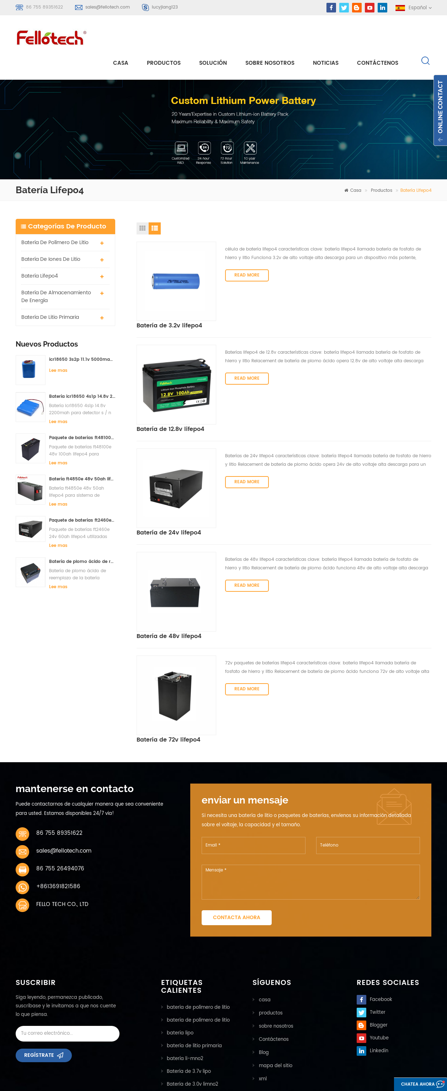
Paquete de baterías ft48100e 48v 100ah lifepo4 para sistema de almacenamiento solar (82, 412)
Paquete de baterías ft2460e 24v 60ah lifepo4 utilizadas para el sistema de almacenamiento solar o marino (82, 494)
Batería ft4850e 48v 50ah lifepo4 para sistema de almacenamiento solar (82, 453)
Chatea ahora (409, 1084)
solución (213, 36)
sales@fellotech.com (107, 7)
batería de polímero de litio (55, 216)
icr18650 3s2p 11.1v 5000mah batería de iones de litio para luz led (82, 333)
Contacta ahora (236, 845)
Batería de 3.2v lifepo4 (258, 220)
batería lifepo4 (39, 250)
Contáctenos (377, 36)
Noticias (326, 36)
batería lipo (180, 961)
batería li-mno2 (185, 986)
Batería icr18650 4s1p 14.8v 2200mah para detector (82, 370)
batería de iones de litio (50, 233)
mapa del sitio (275, 991)
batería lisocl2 (183, 1025)
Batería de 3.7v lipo (189, 999)
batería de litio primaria (50, 291)
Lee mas (58, 344)
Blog (263, 978)
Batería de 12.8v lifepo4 (259, 314)
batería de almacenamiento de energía (56, 271)
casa (120, 36)
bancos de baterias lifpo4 (197, 1038)
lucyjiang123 (165, 7)
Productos (164, 36)
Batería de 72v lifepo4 (257, 597)
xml (262, 1004)
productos (270, 940)
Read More (247, 258)
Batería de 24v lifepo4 (257, 408)
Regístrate (39, 985)
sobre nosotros (269, 36)
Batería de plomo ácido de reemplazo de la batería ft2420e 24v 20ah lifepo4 (82, 535)
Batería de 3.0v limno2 (192, 1012)
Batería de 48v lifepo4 (257, 502)
